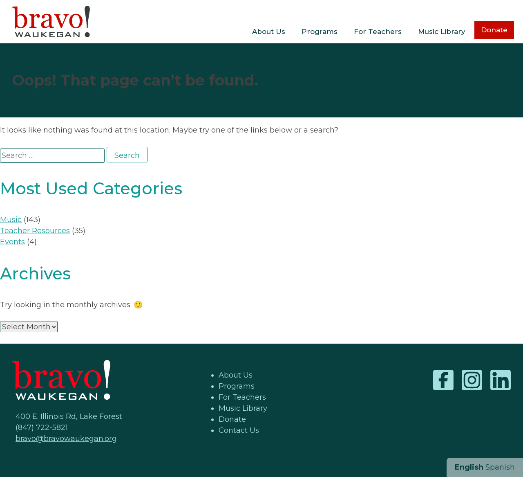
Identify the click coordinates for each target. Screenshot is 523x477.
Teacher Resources (35, 230)
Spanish (500, 467)
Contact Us (239, 430)
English (469, 467)
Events (12, 241)
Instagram (472, 380)
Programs (319, 31)
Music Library (441, 31)
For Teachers (378, 31)
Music (11, 219)
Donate (494, 30)
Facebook (443, 380)
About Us (268, 31)
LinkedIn (500, 380)
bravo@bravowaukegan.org (66, 438)
